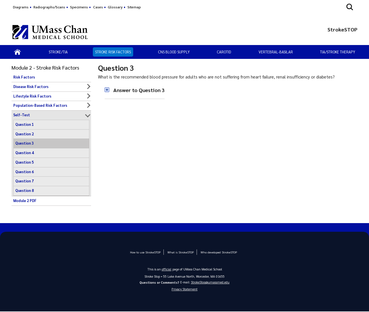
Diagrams (21, 7)
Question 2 (24, 134)
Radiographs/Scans (49, 7)
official (166, 269)
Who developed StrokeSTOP (216, 252)
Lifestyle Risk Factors (32, 96)
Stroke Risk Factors (113, 51)
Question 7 (24, 181)
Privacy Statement (184, 289)
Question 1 (24, 124)
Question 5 (24, 162)
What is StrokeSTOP (180, 252)
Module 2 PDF (25, 200)
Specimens (79, 7)
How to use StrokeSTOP (147, 252)
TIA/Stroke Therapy (337, 51)
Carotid (224, 51)
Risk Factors (24, 77)
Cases (98, 7)
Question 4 (24, 152)
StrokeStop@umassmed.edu (210, 282)
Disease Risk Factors (30, 86)
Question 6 (24, 171)
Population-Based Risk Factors (40, 105)
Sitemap (134, 7)
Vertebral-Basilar (276, 51)
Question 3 (24, 143)
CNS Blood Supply (174, 51)
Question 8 (24, 190)
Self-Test (21, 115)
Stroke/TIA (58, 51)
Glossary (115, 7)
